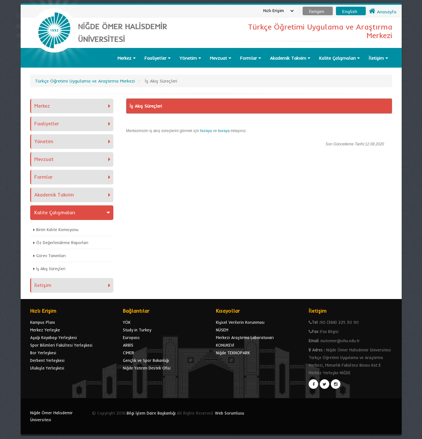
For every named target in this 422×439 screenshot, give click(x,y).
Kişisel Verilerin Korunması (240, 322)
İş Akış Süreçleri (50, 268)
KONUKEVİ (225, 345)
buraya (206, 131)
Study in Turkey (137, 329)
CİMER (128, 352)
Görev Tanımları (51, 255)
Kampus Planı (42, 322)
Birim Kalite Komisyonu (57, 229)
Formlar (250, 58)
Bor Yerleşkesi (43, 352)
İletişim (378, 58)
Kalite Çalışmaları (339, 58)
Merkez (126, 58)
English (349, 11)
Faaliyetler (157, 58)
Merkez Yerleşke (45, 329)
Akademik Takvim (290, 58)
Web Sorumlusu (229, 413)
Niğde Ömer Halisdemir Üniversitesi (51, 416)
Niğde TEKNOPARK (233, 352)
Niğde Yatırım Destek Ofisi (147, 367)
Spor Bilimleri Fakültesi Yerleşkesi (61, 345)
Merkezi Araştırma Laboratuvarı (245, 337)
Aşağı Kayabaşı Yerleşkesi (53, 337)
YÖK (127, 322)
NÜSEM (222, 329)
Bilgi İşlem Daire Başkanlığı (151, 413)
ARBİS (128, 345)
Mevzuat (220, 58)
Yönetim (190, 58)
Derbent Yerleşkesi (47, 360)
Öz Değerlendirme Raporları (62, 242)
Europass (131, 337)
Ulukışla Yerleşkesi (47, 367)
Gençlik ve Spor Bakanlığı (146, 360)
